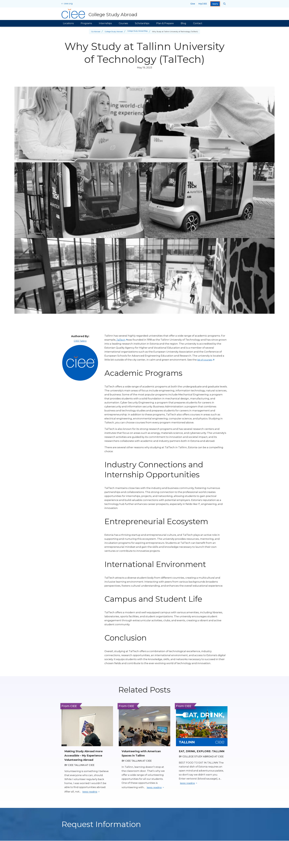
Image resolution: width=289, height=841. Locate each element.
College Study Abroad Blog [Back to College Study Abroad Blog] (137, 31)
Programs (86, 23)
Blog (183, 23)
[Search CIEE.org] (224, 4)
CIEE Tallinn (80, 340)
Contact (197, 23)
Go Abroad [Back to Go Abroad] (94, 31)
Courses (123, 23)
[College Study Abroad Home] (100, 13)
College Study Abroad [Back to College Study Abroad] (113, 31)
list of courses (205, 359)
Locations (68, 23)
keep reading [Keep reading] (90, 791)
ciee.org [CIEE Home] (68, 3)
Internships (105, 23)
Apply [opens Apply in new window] (215, 4)
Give (192, 3)
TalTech (121, 339)
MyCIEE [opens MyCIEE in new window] (202, 3)
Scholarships (142, 23)
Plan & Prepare (165, 23)
